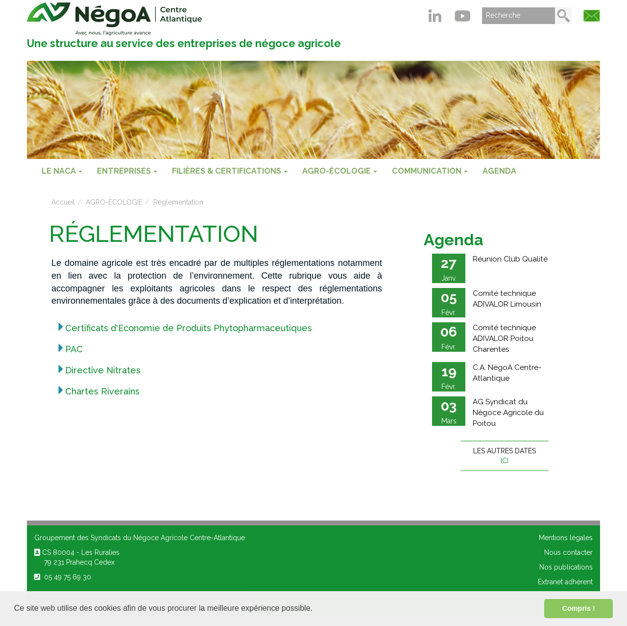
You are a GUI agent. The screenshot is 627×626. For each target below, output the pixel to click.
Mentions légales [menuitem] (566, 538)
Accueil (63, 202)
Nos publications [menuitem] (566, 567)
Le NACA (62, 171)
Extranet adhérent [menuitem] (565, 582)
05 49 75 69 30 (62, 577)
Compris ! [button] (578, 608)
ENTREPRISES (127, 171)
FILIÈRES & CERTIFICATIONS (230, 171)
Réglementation (178, 202)
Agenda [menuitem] (499, 171)
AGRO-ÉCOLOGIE (339, 171)
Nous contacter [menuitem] (568, 552)
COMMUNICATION (430, 171)
